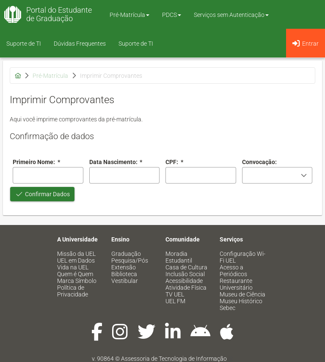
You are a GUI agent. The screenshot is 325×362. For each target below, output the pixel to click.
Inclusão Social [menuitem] (185, 274)
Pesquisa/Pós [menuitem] (129, 260)
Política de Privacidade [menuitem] (72, 291)
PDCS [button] (171, 14)
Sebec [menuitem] (227, 307)
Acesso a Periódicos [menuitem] (233, 270)
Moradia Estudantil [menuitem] (178, 257)
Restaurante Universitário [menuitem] (236, 284)
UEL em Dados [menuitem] (76, 260)
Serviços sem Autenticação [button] (231, 14)
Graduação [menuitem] (126, 253)
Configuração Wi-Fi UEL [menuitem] (242, 257)
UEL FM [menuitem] (175, 301)
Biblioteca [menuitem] (124, 274)
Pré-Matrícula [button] (129, 14)
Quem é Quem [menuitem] (75, 274)
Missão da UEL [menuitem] (76, 253)
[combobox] (124, 175)
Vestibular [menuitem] (124, 280)
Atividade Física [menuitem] (186, 287)
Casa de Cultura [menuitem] (186, 267)
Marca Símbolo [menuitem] (76, 280)
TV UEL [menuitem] (174, 294)
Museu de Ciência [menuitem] (242, 294)
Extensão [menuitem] (123, 267)
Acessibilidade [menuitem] (184, 280)
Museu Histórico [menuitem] (241, 301)
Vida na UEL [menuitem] (72, 267)
